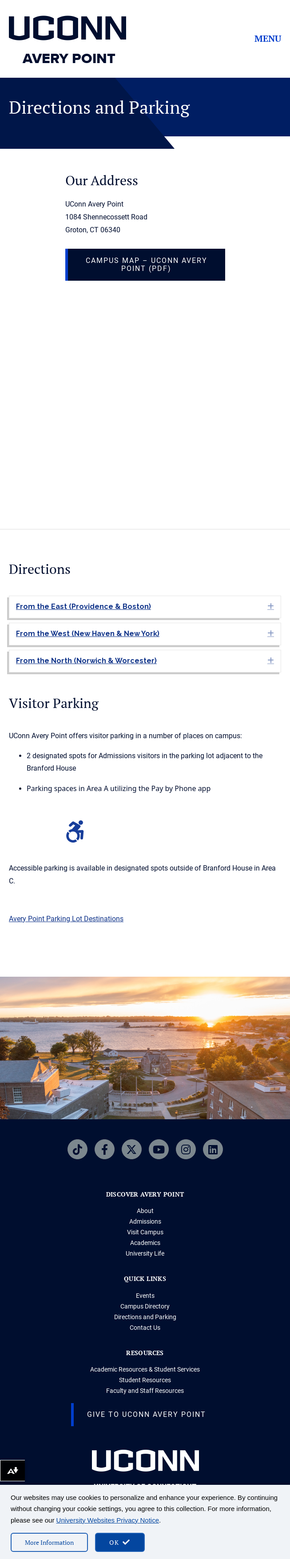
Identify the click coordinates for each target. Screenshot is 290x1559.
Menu (267, 38)
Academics (145, 1242)
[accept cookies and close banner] (120, 1542)
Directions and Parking (145, 1316)
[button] (270, 606)
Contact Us (145, 1327)
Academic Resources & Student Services (145, 1369)
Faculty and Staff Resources (145, 1390)
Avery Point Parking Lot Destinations (66, 919)
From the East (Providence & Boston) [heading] (83, 606)
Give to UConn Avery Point (146, 1414)
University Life (145, 1253)
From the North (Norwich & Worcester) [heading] (86, 660)
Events (145, 1295)
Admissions (145, 1221)
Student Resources (145, 1380)
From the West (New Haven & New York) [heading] (87, 633)
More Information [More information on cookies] (49, 1542)
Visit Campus (145, 1232)
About (145, 1210)
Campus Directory (145, 1306)
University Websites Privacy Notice (107, 1520)
